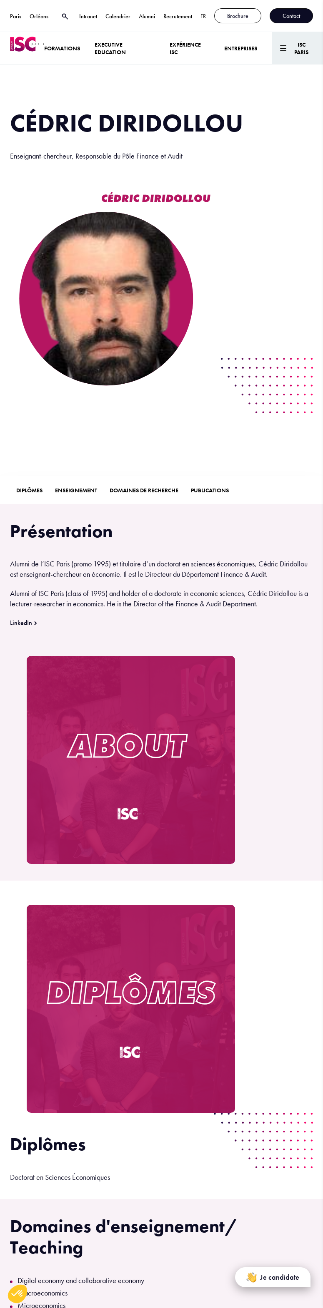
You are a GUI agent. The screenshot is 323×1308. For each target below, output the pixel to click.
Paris (15, 16)
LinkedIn (21, 623)
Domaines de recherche (144, 490)
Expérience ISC (185, 48)
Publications (210, 490)
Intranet (88, 16)
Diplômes (29, 490)
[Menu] (297, 48)
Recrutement (177, 16)
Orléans (39, 16)
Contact (291, 16)
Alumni (147, 16)
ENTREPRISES (240, 48)
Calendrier (117, 16)
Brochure (237, 16)
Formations (62, 48)
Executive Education (110, 48)
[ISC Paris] (27, 48)
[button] (18, 1294)
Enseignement (76, 490)
